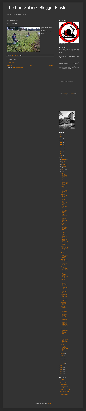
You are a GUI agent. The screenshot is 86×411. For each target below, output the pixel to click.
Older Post (51, 65)
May (62, 355)
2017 (61, 142)
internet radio (64, 93)
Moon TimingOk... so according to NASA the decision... (64, 227)
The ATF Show (71, 93)
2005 (61, 371)
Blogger (49, 403)
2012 (61, 151)
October (63, 164)
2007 (61, 367)
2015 (61, 146)
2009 (61, 157)
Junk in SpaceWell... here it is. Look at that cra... (64, 269)
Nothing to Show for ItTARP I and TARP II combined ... (64, 309)
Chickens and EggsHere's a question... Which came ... (64, 332)
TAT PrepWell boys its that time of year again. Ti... (64, 182)
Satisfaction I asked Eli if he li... (64, 303)
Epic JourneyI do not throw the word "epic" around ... (64, 317)
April (62, 357)
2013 (61, 150)
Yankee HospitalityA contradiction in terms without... (64, 249)
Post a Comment (12, 62)
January (63, 363)
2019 (61, 138)
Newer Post (9, 65)
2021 (61, 134)
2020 (61, 136)
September (63, 166)
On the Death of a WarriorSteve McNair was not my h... (64, 339)
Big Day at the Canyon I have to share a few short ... (64, 275)
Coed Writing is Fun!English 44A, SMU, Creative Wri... (64, 209)
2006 (61, 369)
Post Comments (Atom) (18, 67)
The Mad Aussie (63, 384)
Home (30, 65)
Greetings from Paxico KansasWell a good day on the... (64, 242)
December (63, 159)
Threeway (62, 381)
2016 (61, 144)
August (63, 169)
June (62, 353)
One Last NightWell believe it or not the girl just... (64, 235)
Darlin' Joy (62, 393)
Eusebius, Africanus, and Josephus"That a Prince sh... (64, 189)
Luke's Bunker (63, 387)
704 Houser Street (64, 386)
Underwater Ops (63, 382)
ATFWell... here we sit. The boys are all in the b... (64, 197)
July (62, 171)
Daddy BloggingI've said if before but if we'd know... (64, 347)
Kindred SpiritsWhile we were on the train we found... (64, 262)
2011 (61, 153)
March (62, 359)
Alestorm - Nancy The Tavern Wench (64, 203)
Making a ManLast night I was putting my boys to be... (64, 176)
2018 (61, 140)
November (63, 161)
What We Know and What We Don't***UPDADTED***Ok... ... (64, 324)
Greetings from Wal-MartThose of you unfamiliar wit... (64, 297)
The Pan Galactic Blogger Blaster (37, 7)
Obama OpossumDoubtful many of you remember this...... (64, 218)
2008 (61, 365)
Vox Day (62, 379)
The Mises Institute (64, 394)
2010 (61, 155)
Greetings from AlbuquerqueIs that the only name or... (64, 290)
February (63, 361)
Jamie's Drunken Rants (65, 389)
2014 (61, 148)
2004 (61, 373)
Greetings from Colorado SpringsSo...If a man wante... (64, 255)
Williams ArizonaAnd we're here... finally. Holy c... (64, 282)
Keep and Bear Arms (64, 391)
